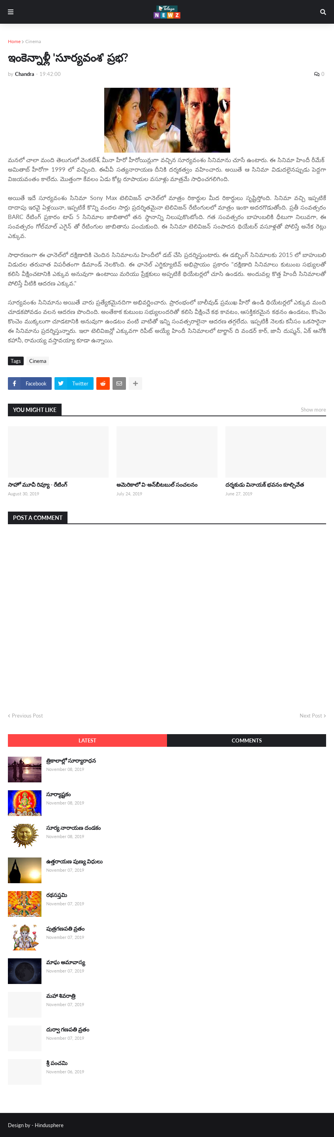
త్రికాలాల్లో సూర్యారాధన (71, 760)
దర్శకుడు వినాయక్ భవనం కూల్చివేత (264, 484)
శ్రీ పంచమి (57, 1063)
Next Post (311, 715)
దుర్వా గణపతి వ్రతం (67, 1029)
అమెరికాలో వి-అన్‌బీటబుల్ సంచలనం (156, 484)
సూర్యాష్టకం (58, 794)
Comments (247, 740)
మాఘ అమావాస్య (65, 962)
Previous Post (27, 715)
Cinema (33, 41)
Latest (87, 740)
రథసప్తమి (56, 894)
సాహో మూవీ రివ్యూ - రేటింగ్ (37, 484)
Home (14, 41)
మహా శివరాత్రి (60, 995)
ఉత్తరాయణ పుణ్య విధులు (74, 861)
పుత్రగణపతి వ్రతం (65, 928)
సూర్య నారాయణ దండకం (73, 827)
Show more (313, 409)
